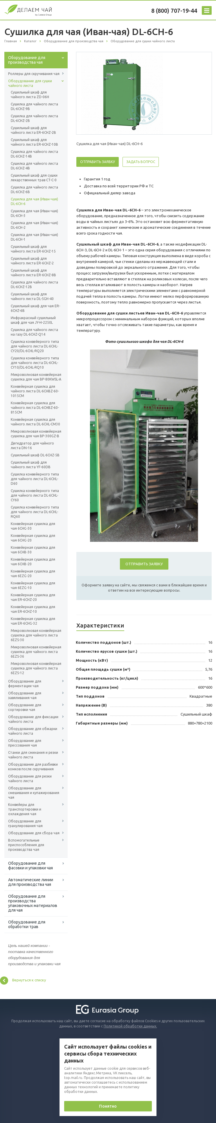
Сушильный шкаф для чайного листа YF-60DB (31, 464)
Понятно (108, 1106)
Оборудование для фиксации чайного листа (33, 719)
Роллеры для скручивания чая (34, 74)
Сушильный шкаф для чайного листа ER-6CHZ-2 (32, 261)
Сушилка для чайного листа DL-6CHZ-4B (34, 166)
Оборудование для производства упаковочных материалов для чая (32, 903)
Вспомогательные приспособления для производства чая (26, 844)
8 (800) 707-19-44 (174, 10)
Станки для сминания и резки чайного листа (33, 755)
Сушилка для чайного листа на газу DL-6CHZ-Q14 (34, 332)
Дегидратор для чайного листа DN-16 (32, 445)
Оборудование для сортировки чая (24, 707)
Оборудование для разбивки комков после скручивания (33, 766)
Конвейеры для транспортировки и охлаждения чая (24, 809)
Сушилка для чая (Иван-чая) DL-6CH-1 (34, 237)
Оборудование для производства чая (26, 60)
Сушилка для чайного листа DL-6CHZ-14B (34, 154)
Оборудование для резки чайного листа (30, 778)
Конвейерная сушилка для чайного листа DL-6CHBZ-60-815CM (35, 407)
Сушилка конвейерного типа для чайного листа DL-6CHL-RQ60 (35, 511)
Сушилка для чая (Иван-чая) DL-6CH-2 (34, 225)
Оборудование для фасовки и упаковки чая (30, 865)
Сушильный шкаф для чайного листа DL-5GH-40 (32, 296)
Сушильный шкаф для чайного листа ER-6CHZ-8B (33, 272)
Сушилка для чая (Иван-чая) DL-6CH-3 (34, 213)
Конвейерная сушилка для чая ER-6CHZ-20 (33, 597)
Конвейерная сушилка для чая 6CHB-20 (33, 561)
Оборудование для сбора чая (34, 833)
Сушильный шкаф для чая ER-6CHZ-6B (35, 308)
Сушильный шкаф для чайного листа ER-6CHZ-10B (34, 142)
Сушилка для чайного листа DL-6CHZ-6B (34, 189)
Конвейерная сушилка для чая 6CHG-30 (33, 526)
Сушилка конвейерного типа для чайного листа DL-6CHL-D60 (35, 478)
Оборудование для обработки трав (26, 924)
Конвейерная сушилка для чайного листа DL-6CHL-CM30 (35, 422)
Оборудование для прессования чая (24, 743)
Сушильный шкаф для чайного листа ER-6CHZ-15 (33, 249)
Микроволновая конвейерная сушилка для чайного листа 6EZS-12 (36, 668)
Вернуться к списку (23, 980)
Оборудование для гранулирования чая (25, 823)
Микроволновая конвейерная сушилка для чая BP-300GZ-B (36, 433)
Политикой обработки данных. (130, 1026)
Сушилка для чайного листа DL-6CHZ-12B (34, 284)
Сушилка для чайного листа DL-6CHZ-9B (34, 106)
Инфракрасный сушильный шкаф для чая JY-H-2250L (33, 320)
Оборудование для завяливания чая (24, 695)
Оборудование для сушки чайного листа (30, 83)
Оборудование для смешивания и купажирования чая (33, 792)
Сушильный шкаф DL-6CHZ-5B (35, 455)
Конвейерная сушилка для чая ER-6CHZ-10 (33, 609)
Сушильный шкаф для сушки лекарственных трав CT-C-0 (34, 177)
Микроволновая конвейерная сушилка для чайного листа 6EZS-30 (36, 635)
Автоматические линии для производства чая (30, 882)
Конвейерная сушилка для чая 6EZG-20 (33, 573)
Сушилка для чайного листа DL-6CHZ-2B (34, 118)
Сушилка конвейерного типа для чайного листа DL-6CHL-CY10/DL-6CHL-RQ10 (35, 362)
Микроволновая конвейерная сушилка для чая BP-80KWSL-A (36, 377)
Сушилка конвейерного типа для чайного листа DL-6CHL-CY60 (35, 495)
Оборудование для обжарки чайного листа (32, 731)
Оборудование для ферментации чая (24, 683)
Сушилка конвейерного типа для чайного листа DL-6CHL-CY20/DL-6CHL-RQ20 (35, 346)
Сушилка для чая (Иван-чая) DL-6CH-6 (34, 201)
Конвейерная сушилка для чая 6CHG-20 (33, 538)
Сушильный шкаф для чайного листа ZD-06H (30, 94)
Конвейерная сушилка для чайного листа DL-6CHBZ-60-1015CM (35, 391)
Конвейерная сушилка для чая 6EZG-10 (33, 585)
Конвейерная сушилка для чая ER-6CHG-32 (33, 621)
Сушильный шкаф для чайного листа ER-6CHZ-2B (33, 130)
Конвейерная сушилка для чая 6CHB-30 (33, 550)
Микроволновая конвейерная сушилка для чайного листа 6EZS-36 (36, 651)
